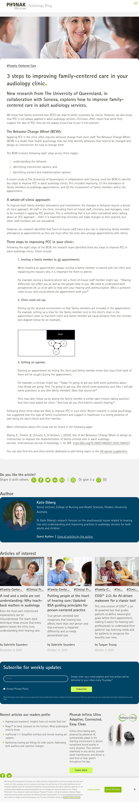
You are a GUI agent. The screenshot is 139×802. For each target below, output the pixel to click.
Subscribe (81, 692)
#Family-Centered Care (21, 68)
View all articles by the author (75, 539)
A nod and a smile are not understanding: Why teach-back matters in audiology (21, 603)
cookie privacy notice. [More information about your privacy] (72, 799)
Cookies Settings (93, 791)
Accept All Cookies (113, 791)
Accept (8, 691)
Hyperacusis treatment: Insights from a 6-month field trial (35, 724)
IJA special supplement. (114, 454)
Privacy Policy (21, 691)
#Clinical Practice (37, 592)
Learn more (81, 773)
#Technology (122, 592)
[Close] (135, 790)
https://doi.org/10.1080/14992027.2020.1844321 (101, 446)
